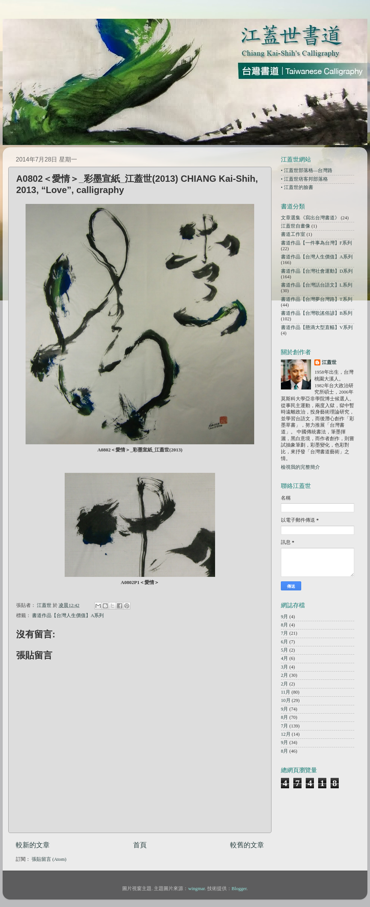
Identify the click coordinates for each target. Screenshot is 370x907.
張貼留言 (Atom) (49, 859)
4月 (284, 658)
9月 (284, 616)
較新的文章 (33, 845)
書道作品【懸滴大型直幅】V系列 (317, 327)
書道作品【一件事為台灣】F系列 (316, 243)
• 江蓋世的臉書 (297, 187)
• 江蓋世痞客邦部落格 (304, 179)
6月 (284, 641)
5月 (284, 650)
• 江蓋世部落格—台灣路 (306, 170)
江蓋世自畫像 (295, 226)
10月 (286, 700)
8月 (284, 625)
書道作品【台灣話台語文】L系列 (316, 285)
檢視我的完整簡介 (300, 467)
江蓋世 (329, 362)
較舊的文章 (247, 845)
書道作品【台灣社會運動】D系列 (317, 271)
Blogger (239, 888)
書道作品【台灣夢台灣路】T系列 (316, 299)
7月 (284, 633)
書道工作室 (293, 234)
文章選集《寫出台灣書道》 (310, 217)
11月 (285, 692)
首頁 (140, 845)
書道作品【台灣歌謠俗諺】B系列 (316, 313)
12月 (286, 734)
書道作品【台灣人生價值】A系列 (68, 615)
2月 (284, 675)
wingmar (196, 888)
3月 (284, 667)
